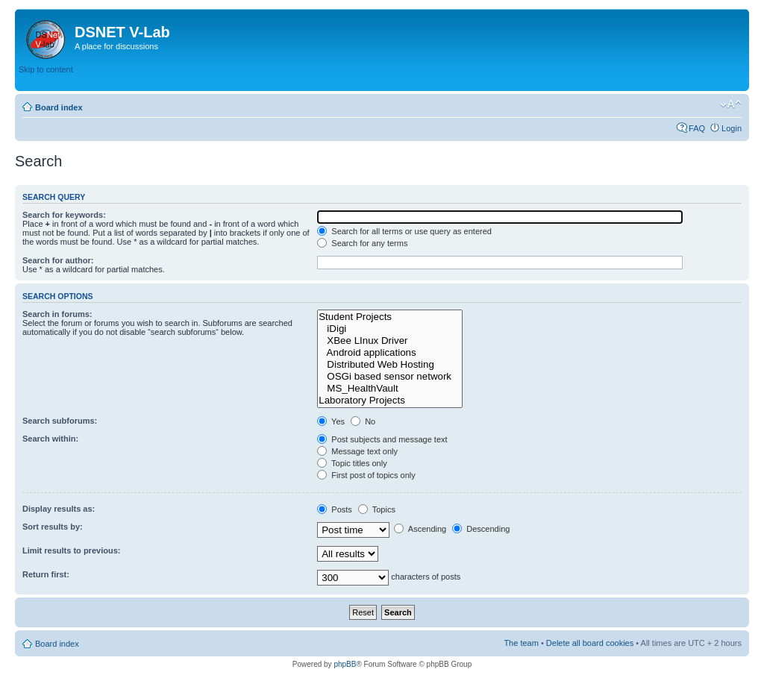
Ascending (420, 528)
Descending (481, 528)
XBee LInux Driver (390, 341)
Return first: (45, 574)
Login (731, 128)
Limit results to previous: (71, 550)
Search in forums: (57, 314)
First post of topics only (366, 475)
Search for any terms (362, 243)
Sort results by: (52, 526)
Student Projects (390, 317)
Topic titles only (351, 463)
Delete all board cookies (589, 642)
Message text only (357, 451)
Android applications (390, 353)
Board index (59, 107)
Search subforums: (59, 420)
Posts (334, 509)
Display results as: (58, 508)
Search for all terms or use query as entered (404, 231)
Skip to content (46, 69)
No (363, 421)
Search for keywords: (64, 214)
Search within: (50, 438)
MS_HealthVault (390, 389)
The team (521, 642)
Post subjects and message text (382, 439)
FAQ (697, 128)
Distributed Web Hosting (390, 365)
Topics (376, 509)
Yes (331, 421)
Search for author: (57, 260)
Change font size (731, 104)
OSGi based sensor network (390, 377)
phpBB (345, 664)
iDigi (390, 329)
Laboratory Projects (390, 401)
